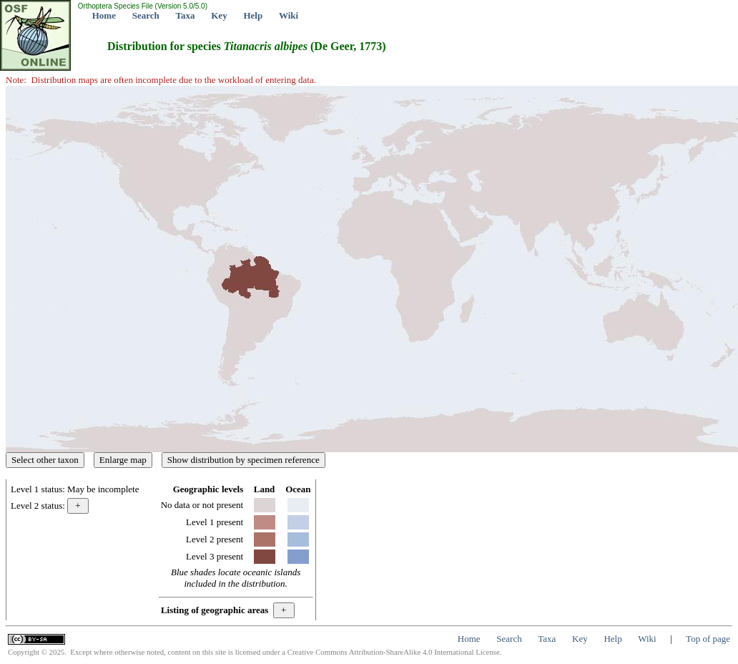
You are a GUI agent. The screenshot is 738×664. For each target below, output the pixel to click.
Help (252, 15)
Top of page (708, 638)
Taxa (185, 15)
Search (145, 15)
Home (104, 15)
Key (219, 15)
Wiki (288, 15)
